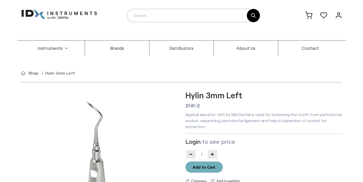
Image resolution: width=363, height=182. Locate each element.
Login (193, 141)
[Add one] (212, 154)
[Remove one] (191, 154)
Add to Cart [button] (204, 167)
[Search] (253, 15)
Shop (33, 73)
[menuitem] (53, 48)
